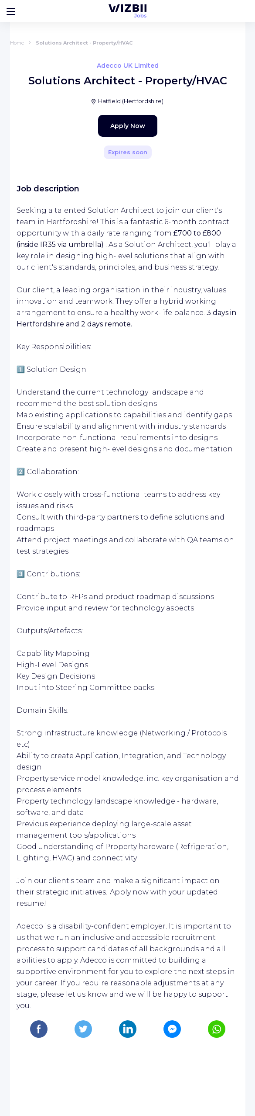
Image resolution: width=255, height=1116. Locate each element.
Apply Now (127, 126)
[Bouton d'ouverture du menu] (11, 11)
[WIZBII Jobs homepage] (127, 10)
